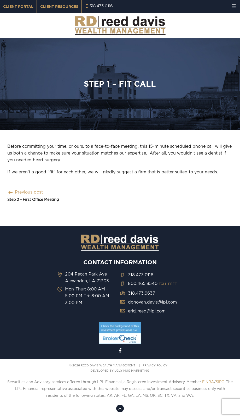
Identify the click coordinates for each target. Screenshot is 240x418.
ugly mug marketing (131, 370)
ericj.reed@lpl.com (147, 311)
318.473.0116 (101, 6)
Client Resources (59, 6)
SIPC (220, 382)
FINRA (208, 382)
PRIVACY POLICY (155, 365)
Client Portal (18, 6)
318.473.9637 (141, 293)
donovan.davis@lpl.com (152, 302)
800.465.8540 (152, 283)
